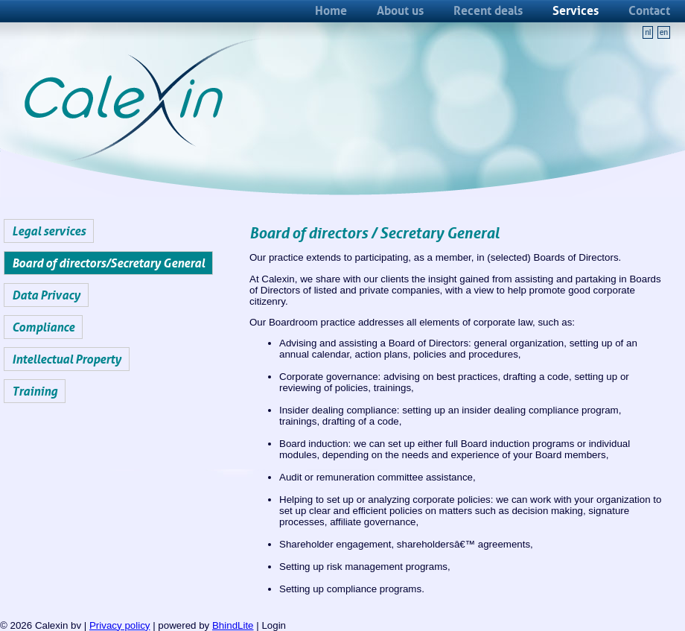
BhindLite (233, 625)
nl (648, 32)
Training (34, 391)
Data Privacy (46, 295)
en (664, 32)
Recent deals (488, 10)
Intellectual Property (66, 359)
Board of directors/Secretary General (108, 263)
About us (400, 10)
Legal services (49, 230)
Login (273, 625)
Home (331, 10)
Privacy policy (119, 625)
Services (575, 10)
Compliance (43, 327)
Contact (649, 10)
